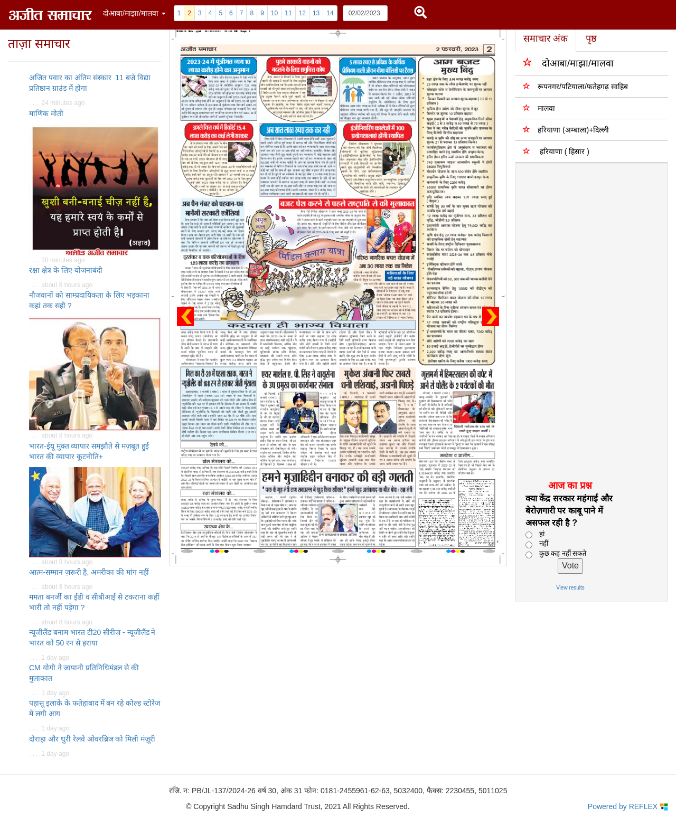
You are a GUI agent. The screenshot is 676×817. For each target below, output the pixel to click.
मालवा (539, 107)
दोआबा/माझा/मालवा (568, 62)
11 (288, 13)
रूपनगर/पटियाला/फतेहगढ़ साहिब (575, 86)
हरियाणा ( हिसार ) (556, 151)
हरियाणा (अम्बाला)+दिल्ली (566, 129)
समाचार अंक (545, 38)
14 (329, 13)
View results (570, 588)
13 (316, 13)
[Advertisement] (585, 321)
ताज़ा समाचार (39, 43)
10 (274, 13)
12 (302, 13)
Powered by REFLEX (628, 806)
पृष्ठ (591, 38)
